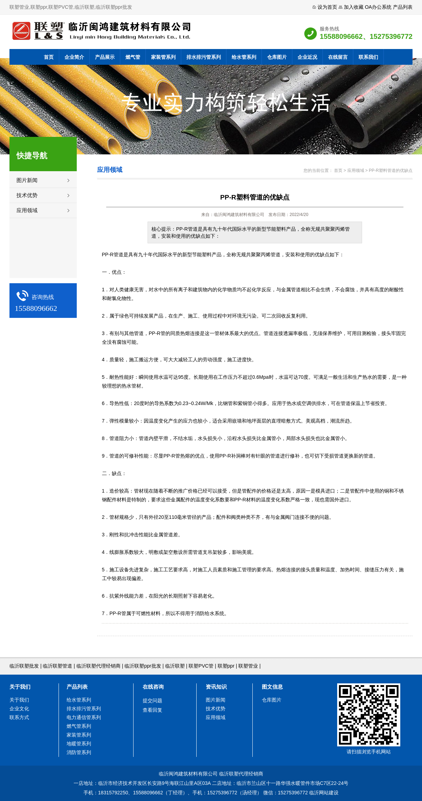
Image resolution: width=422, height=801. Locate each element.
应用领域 (27, 210)
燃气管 (132, 57)
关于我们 (19, 687)
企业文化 (19, 708)
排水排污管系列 (203, 57)
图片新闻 (27, 180)
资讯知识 (216, 687)
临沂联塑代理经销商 (98, 666)
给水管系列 (244, 57)
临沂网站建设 (324, 792)
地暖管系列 (79, 743)
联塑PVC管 (201, 666)
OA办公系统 (378, 7)
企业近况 (307, 57)
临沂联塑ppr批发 (142, 666)
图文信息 (272, 687)
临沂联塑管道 (57, 666)
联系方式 (19, 717)
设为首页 (327, 7)
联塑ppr (226, 666)
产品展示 (105, 57)
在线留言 (338, 57)
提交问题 (152, 700)
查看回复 (152, 710)
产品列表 (403, 7)
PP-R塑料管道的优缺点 (391, 170)
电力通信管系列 (84, 717)
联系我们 (368, 57)
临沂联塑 (175, 666)
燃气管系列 (79, 726)
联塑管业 (248, 666)
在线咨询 (153, 687)
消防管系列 (79, 752)
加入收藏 (353, 7)
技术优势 (27, 195)
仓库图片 (277, 57)
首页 (49, 57)
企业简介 (74, 57)
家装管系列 (163, 57)
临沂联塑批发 (24, 666)
